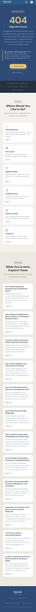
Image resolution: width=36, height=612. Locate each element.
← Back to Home (18, 66)
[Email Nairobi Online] (31, 2)
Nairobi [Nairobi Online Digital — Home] (7, 2)
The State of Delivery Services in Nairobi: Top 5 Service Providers (17, 341)
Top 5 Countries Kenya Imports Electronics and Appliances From (17, 388)
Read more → (9, 306)
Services (11, 598)
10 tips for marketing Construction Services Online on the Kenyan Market (17, 559)
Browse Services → (18, 72)
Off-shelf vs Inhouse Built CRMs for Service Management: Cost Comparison (16, 484)
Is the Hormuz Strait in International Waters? (13, 534)
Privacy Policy (27, 603)
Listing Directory (22, 598)
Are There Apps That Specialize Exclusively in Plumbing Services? (17, 459)
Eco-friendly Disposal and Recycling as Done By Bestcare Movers (16, 289)
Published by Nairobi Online (25, 607)
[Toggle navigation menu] (26, 2)
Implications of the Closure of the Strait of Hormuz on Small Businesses (17, 509)
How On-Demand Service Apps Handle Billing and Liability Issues (17, 436)
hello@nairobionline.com (12, 603)
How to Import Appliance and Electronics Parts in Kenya (15, 365)
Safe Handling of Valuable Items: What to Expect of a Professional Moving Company (17, 317)
